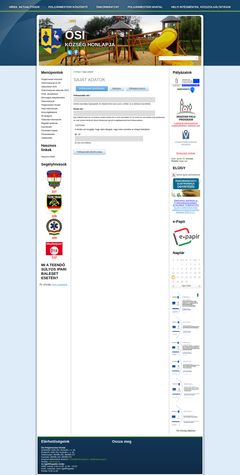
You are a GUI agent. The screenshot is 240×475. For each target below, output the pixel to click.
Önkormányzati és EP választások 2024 (51, 85)
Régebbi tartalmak (49, 123)
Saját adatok (87, 72)
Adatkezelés (46, 138)
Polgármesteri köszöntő (68, 7)
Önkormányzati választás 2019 (55, 90)
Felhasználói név (82, 95)
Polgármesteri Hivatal (145, 7)
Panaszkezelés (48, 134)
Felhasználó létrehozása (93, 88)
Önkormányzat (107, 7)
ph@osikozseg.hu (98, 459)
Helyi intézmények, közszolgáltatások (201, 7)
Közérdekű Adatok (49, 130)
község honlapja (98, 37)
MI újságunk (46, 116)
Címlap (77, 72)
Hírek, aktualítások (49, 94)
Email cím (79, 109)
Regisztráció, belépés (186, 153)
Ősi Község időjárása (185, 431)
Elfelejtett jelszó (137, 88)
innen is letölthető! (59, 285)
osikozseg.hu (54, 462)
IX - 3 (78, 134)
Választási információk (51, 119)
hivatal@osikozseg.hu (79, 459)
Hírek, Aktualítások (24, 7)
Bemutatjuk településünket (53, 97)
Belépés (116, 88)
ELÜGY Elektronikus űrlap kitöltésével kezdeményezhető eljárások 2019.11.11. (185, 209)
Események (46, 127)
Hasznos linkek (48, 157)
